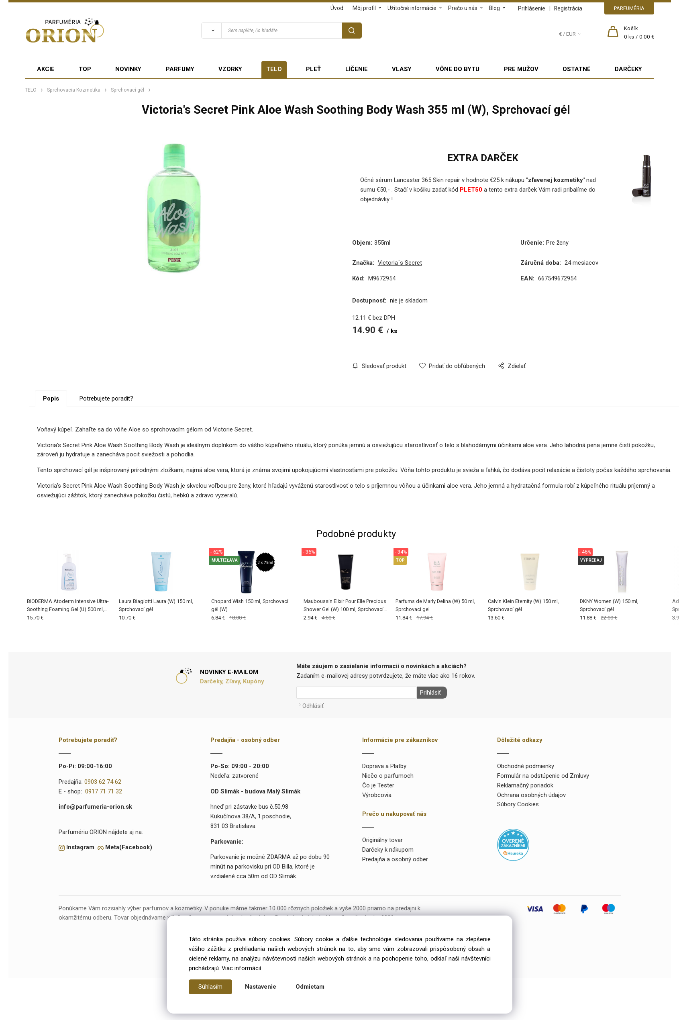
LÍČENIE (356, 69)
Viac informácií (241, 968)
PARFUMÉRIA (629, 8)
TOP (85, 69)
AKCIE (46, 69)
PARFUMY (180, 69)
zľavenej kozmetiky (555, 180)
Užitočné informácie (411, 8)
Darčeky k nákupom (388, 848)
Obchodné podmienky (525, 765)
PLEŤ (313, 69)
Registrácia (568, 8)
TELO (274, 69)
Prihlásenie (531, 8)
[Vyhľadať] (211, 30)
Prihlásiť (429, 692)
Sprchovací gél (127, 90)
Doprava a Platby (384, 765)
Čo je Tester (378, 783)
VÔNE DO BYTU (457, 69)
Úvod (336, 8)
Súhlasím (210, 986)
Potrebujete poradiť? (106, 398)
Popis (51, 398)
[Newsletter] (356, 693)
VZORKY (230, 69)
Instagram (80, 846)
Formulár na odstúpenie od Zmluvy (543, 774)
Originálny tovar (382, 838)
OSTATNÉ (577, 69)
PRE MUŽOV (521, 69)
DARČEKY (628, 69)
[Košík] (639, 33)
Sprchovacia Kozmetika (73, 90)
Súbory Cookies (518, 803)
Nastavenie (260, 986)
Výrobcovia (376, 793)
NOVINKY (128, 69)
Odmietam (310, 986)
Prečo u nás (462, 8)
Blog (494, 8)
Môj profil (364, 8)
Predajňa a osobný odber (395, 857)
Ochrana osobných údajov (531, 793)
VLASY (402, 69)
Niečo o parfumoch (388, 774)
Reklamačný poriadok (525, 783)
